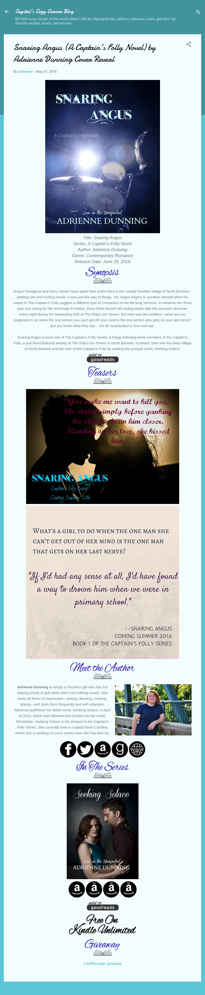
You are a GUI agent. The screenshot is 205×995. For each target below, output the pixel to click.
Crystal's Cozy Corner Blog (44, 11)
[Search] (198, 13)
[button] (189, 45)
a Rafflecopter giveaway (103, 963)
